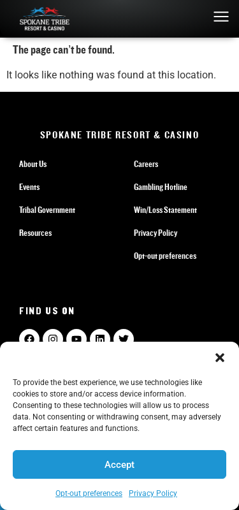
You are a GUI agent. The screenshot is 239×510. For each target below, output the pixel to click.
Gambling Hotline (160, 187)
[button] (220, 357)
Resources (35, 233)
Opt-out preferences (88, 493)
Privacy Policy (153, 493)
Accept (119, 464)
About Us (33, 164)
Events (29, 187)
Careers (146, 164)
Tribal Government (47, 210)
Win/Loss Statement (165, 210)
